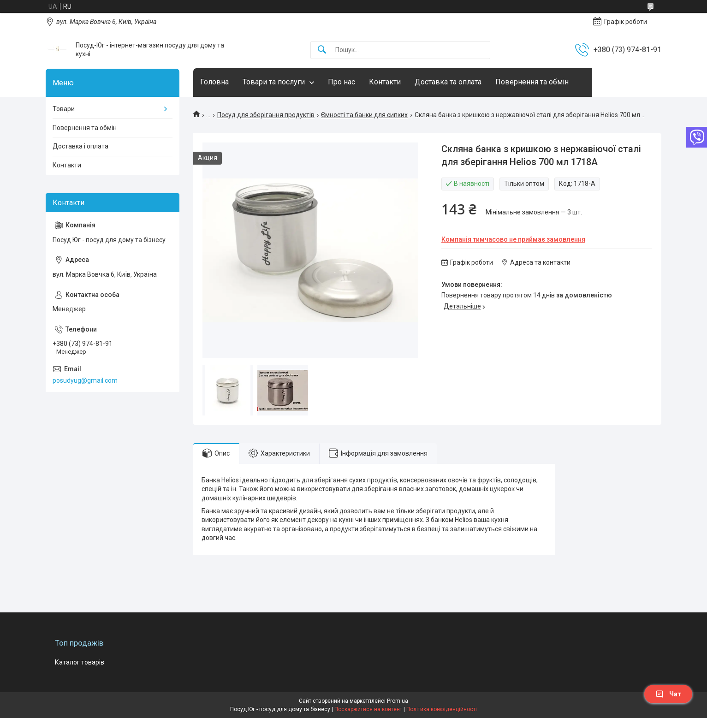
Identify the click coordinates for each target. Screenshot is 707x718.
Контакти (385, 81)
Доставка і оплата (80, 146)
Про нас (341, 81)
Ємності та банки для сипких (364, 115)
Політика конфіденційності (441, 709)
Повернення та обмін (532, 81)
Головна (214, 81)
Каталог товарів (79, 662)
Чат (668, 694)
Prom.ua (397, 701)
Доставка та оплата (448, 81)
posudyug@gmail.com (85, 380)
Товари (64, 109)
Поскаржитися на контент (368, 709)
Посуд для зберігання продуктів (266, 115)
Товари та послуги (274, 81)
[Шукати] (321, 50)
